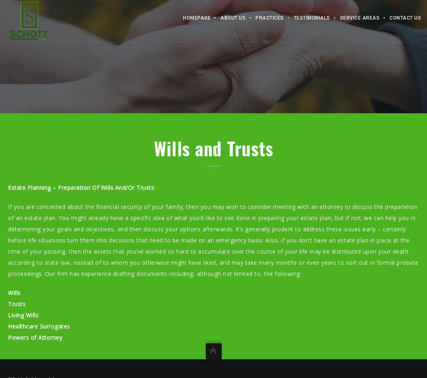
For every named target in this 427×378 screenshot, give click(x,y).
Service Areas (360, 18)
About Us (233, 18)
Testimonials (312, 18)
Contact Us (405, 18)
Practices (270, 18)
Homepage (197, 18)
